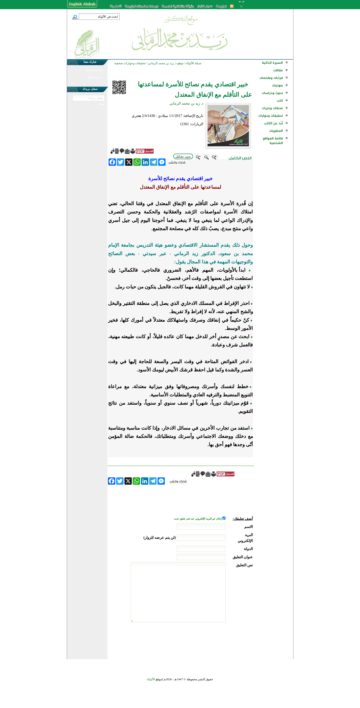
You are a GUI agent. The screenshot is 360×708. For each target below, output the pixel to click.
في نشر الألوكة (94, 77)
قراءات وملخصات (271, 78)
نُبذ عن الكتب (273, 123)
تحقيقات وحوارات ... (270, 118)
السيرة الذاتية (272, 63)
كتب (280, 100)
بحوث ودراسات (272, 93)
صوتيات (277, 85)
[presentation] (218, 639)
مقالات (278, 70)
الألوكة (151, 679)
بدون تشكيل (183, 156)
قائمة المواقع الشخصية (273, 141)
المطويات (276, 131)
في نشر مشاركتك (94, 70)
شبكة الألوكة (193, 63)
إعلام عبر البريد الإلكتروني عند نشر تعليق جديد (198, 518)
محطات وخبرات (272, 108)
